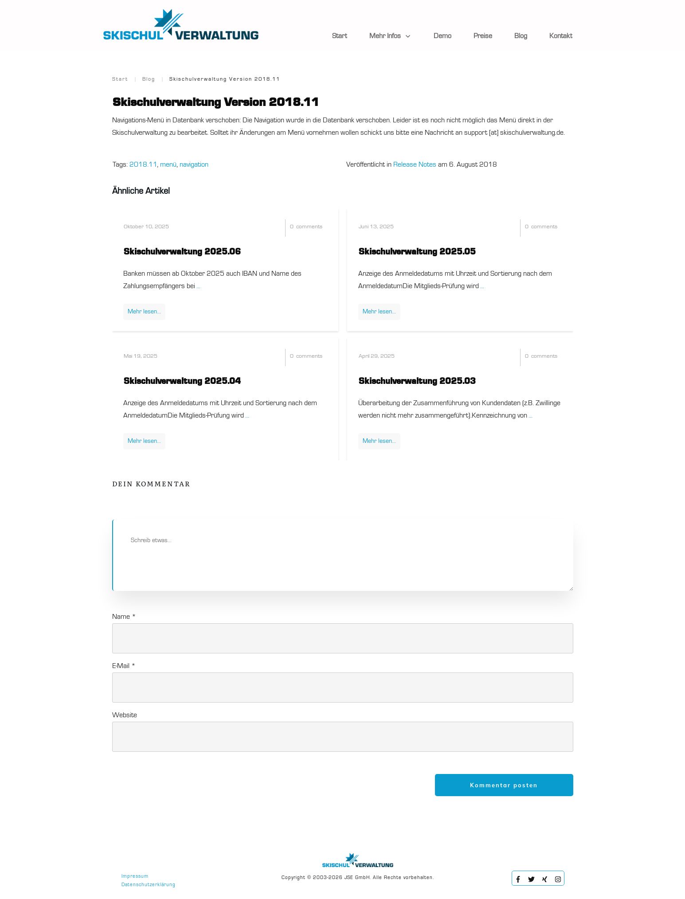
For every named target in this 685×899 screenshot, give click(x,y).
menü (168, 164)
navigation (194, 164)
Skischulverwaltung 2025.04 (182, 381)
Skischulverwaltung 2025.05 (417, 252)
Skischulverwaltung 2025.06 (182, 252)
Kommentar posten (504, 785)
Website (124, 715)
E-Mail (124, 666)
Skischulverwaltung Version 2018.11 (216, 103)
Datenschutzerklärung (148, 885)
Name (124, 617)
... (198, 286)
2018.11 (143, 164)
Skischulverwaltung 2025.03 (417, 381)
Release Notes (414, 164)
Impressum (135, 876)
